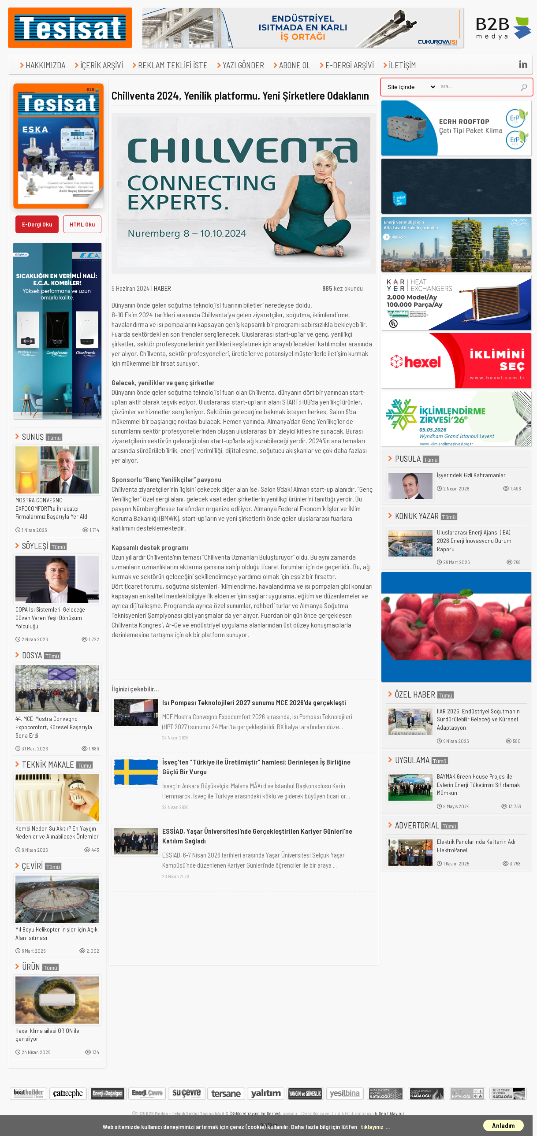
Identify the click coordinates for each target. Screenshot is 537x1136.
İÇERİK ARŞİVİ (97, 65)
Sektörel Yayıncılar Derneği (256, 1113)
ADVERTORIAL (422, 825)
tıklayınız (372, 1126)
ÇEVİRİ (37, 866)
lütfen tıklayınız (389, 1113)
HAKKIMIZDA (41, 65)
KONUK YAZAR (422, 516)
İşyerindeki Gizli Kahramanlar (471, 475)
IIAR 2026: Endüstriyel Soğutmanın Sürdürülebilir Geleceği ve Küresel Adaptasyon (478, 719)
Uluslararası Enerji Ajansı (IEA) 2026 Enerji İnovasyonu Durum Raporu (474, 540)
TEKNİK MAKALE (53, 764)
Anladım (503, 1125)
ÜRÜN (36, 967)
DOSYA (37, 655)
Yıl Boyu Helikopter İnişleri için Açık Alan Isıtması (56, 933)
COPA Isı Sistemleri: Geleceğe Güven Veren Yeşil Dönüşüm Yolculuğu (50, 617)
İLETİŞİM (398, 65)
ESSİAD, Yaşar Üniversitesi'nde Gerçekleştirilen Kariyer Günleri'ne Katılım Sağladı (257, 836)
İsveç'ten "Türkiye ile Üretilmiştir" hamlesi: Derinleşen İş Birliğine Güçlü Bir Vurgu (256, 766)
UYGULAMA (417, 760)
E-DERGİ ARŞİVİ (345, 65)
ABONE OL (290, 65)
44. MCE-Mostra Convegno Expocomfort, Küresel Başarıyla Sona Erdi (53, 727)
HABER (162, 288)
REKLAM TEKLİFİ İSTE (169, 65)
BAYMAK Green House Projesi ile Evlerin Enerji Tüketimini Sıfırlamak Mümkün (478, 784)
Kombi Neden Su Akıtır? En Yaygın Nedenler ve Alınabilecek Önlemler (57, 832)
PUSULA (413, 458)
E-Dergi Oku (37, 224)
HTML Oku (82, 224)
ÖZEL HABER (420, 694)
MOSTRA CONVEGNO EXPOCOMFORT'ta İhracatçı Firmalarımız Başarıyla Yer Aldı (52, 508)
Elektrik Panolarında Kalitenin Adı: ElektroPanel (477, 846)
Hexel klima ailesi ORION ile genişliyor (47, 1035)
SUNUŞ (38, 436)
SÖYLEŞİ (40, 546)
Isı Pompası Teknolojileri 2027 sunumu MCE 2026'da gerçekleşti (254, 702)
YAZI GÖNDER (239, 65)
